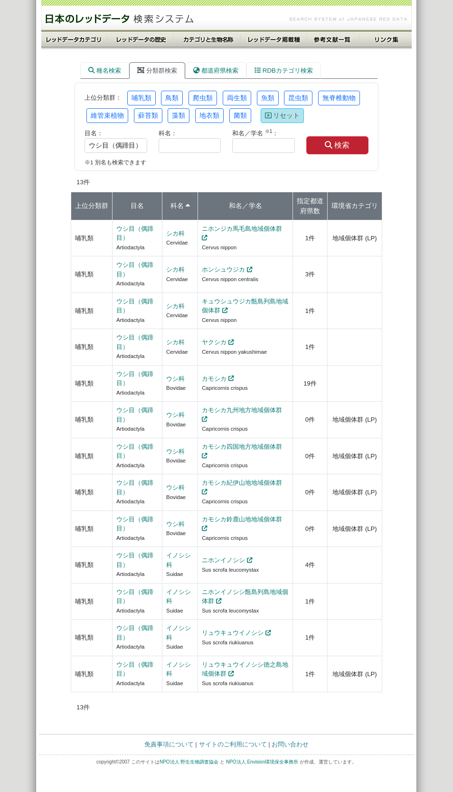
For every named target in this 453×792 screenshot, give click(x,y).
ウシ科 (175, 378)
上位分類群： (103, 97)
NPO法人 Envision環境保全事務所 (262, 761)
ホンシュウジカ (223, 269)
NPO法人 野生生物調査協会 (189, 761)
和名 (235, 205)
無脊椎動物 (339, 98)
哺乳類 (141, 98)
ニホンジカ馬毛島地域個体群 (242, 228)
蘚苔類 (148, 115)
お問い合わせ (290, 744)
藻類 (178, 115)
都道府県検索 (215, 70)
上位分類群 (91, 205)
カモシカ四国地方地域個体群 (242, 446)
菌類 (240, 115)
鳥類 (172, 98)
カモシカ (214, 378)
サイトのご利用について (233, 744)
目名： (94, 133)
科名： (168, 133)
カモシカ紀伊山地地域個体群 (242, 482)
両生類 (237, 98)
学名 (255, 205)
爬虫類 (203, 98)
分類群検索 (157, 70)
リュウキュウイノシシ (233, 632)
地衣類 (209, 115)
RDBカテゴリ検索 (284, 70)
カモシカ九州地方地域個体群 (242, 410)
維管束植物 (107, 115)
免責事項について (169, 744)
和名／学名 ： (255, 133)
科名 (177, 205)
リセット (282, 115)
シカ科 (175, 233)
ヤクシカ (214, 342)
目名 (137, 205)
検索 (337, 145)
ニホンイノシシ (223, 560)
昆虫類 (298, 98)
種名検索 (104, 70)
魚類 (267, 98)
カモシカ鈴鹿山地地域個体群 (242, 519)
